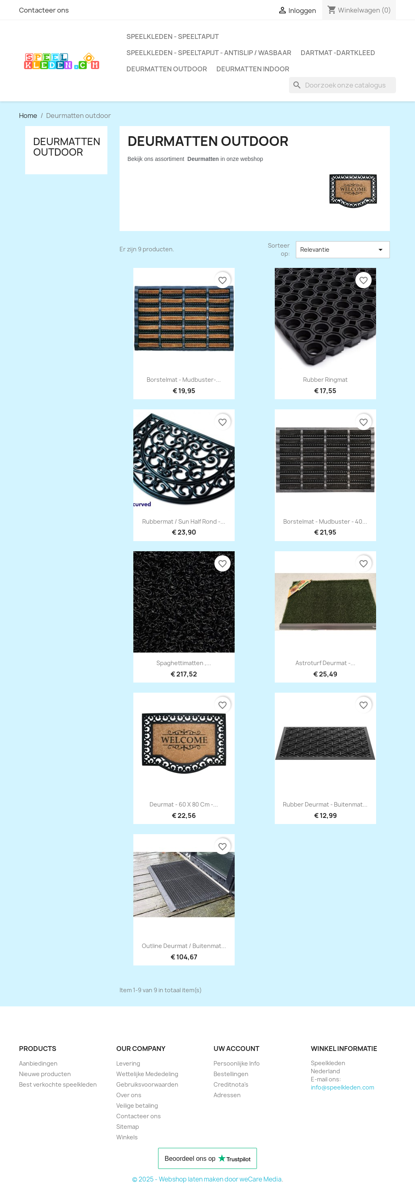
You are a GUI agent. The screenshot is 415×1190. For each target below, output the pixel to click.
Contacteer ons (44, 10)
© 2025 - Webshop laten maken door (186, 1179)
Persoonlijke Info (237, 1063)
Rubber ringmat (325, 379)
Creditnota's (231, 1084)
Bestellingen (231, 1074)
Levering (128, 1063)
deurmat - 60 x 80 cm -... (184, 804)
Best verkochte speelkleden (58, 1084)
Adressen (227, 1095)
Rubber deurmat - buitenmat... (325, 804)
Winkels (127, 1137)
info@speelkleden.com (342, 1087)
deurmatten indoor (252, 68)
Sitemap (127, 1126)
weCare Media (261, 1179)
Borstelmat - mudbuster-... (184, 379)
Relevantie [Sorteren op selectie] (342, 250)
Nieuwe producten (45, 1074)
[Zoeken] (342, 85)
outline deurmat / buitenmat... (184, 946)
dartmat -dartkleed (338, 52)
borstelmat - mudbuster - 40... (325, 521)
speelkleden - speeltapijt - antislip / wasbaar (208, 52)
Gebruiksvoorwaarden (147, 1084)
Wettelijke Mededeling (147, 1074)
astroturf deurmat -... (325, 663)
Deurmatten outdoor (166, 68)
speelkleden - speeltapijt (172, 36)
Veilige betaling (137, 1105)
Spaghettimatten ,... (183, 663)
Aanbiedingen (38, 1063)
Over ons (128, 1095)
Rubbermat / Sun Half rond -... (183, 521)
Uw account (236, 1048)
